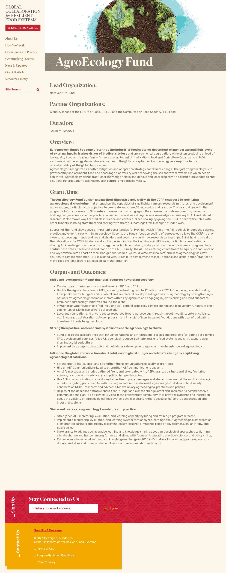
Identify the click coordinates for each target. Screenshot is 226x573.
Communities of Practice (21, 52)
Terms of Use (45, 548)
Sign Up (110, 508)
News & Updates (16, 65)
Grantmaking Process (19, 59)
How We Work (15, 45)
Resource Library (16, 79)
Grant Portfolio (15, 72)
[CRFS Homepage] (26, 18)
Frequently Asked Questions (56, 555)
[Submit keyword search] (38, 89)
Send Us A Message (48, 530)
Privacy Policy (46, 562)
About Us (11, 38)
